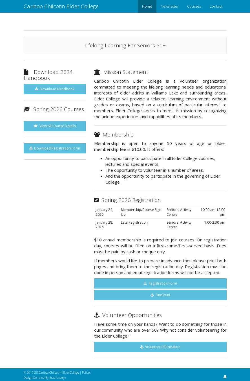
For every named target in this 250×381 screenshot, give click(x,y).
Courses (194, 6)
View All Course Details (55, 126)
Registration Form (160, 283)
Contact (215, 6)
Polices (86, 373)
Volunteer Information (160, 346)
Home (147, 6)
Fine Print (160, 294)
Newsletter (170, 6)
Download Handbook (54, 89)
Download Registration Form (54, 148)
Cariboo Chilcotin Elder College (61, 6)
